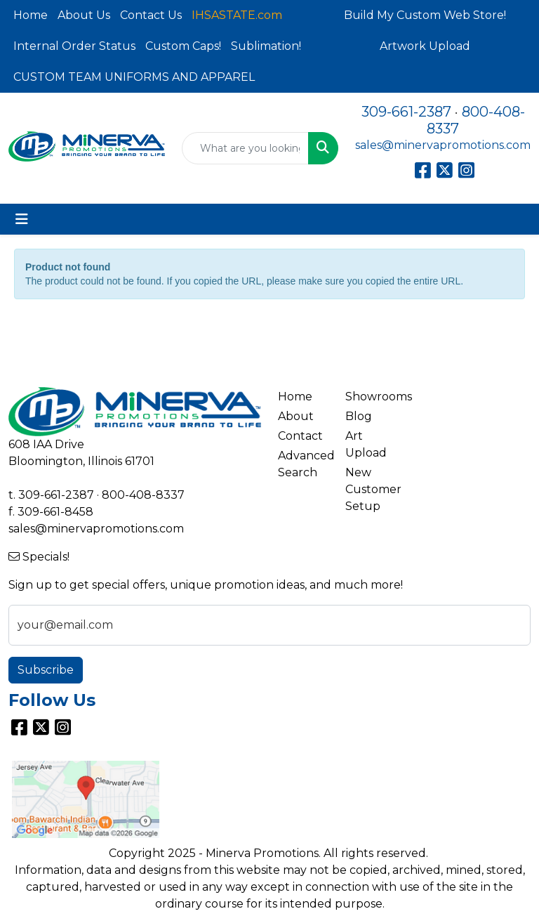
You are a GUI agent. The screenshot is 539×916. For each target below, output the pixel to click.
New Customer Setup (370, 489)
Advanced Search (303, 464)
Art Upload (366, 444)
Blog (358, 416)
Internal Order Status (74, 46)
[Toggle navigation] (21, 219)
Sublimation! (266, 46)
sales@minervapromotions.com (443, 145)
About (296, 416)
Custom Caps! (183, 46)
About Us (84, 15)
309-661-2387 (406, 111)
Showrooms (370, 396)
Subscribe (46, 669)
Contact (300, 436)
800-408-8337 (143, 495)
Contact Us (151, 15)
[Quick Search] (245, 148)
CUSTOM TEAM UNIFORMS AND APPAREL (134, 77)
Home (30, 15)
